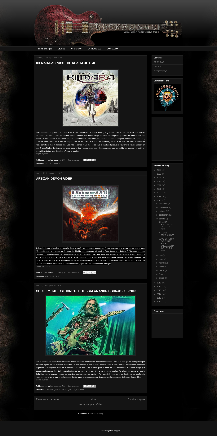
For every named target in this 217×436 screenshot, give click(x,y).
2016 (159, 286)
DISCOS (61, 49)
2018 (159, 200)
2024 (159, 178)
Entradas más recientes (47, 399)
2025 (159, 174)
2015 (159, 290)
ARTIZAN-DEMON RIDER (54, 178)
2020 (159, 193)
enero (162, 278)
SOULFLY (80, 390)
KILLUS (72, 390)
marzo (162, 270)
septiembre (164, 215)
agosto (162, 219)
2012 (159, 302)
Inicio (93, 399)
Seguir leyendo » (43, 154)
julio (161, 255)
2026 (159, 170)
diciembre (163, 204)
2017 (159, 283)
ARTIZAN (48, 276)
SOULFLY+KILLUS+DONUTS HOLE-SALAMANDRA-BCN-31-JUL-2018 (86, 291)
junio (161, 259)
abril (161, 266)
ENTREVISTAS (94, 49)
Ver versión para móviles (90, 404)
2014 (159, 294)
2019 (159, 196)
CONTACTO (112, 49)
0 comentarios (73, 160)
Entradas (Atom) (96, 414)
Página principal (44, 49)
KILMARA (56, 164)
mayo (161, 263)
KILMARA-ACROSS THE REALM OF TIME (66, 63)
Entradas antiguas (136, 399)
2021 (159, 189)
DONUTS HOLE (61, 390)
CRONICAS (76, 49)
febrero (162, 274)
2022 (159, 185)
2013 (159, 298)
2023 (159, 181)
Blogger (117, 430)
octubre (162, 211)
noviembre (164, 207)
